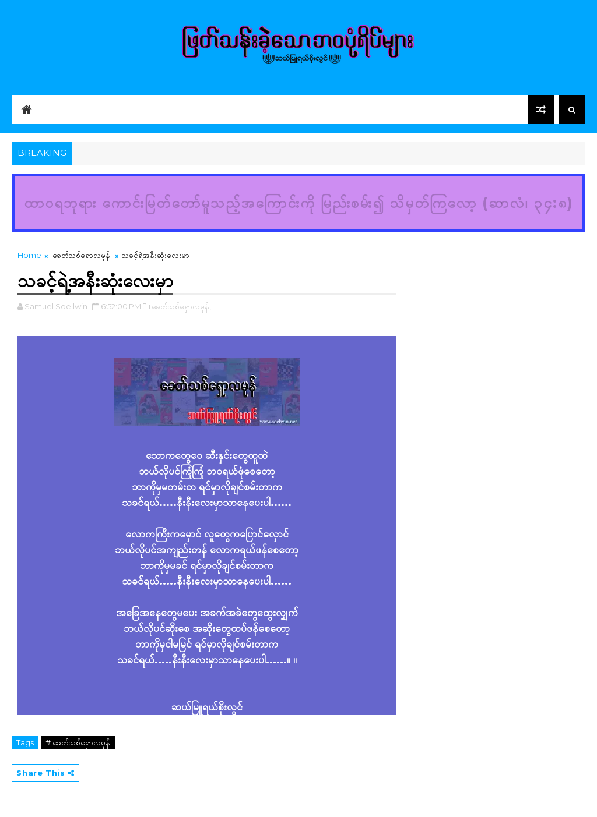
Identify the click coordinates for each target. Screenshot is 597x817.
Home (29, 255)
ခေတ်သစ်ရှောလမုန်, (181, 306)
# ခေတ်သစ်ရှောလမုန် (77, 742)
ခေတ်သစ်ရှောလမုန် (81, 255)
